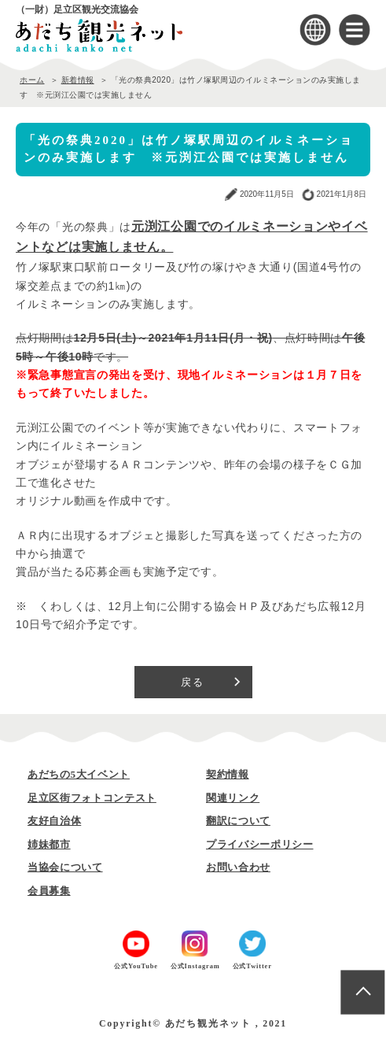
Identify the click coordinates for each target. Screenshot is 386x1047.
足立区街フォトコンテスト (92, 798)
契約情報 (227, 774)
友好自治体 (54, 821)
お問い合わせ (238, 867)
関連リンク (232, 798)
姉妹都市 (49, 844)
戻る (193, 682)
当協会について (65, 867)
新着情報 (77, 80)
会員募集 (49, 891)
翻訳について (238, 821)
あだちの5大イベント (79, 774)
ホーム (32, 80)
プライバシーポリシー (260, 844)
